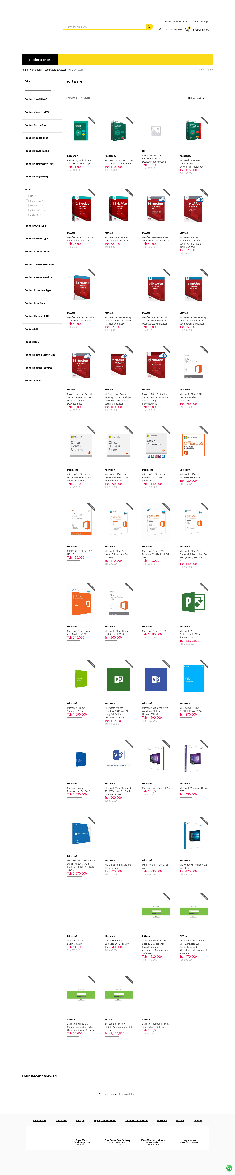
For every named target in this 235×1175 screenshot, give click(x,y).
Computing (36, 69)
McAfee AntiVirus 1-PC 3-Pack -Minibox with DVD (118, 238)
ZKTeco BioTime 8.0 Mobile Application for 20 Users (118, 1024)
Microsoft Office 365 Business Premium (190, 474)
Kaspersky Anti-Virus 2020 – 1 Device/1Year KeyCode (81, 162)
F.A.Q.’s (80, 1117)
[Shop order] (197, 97)
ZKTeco (35, 215)
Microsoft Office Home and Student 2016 (117, 631)
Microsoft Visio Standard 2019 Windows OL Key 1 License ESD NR (118, 788)
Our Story (61, 1117)
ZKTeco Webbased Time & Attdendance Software (156, 1022)
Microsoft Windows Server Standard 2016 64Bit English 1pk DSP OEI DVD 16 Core (81, 863)
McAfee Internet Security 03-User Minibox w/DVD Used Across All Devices (155, 319)
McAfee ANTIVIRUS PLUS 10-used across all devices (155, 240)
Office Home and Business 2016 (76, 939)
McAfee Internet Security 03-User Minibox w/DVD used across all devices (193, 319)
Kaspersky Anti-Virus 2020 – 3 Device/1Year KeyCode (119, 162)
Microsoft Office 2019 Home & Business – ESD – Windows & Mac (80, 476)
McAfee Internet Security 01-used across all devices (80, 319)
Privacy (180, 1117)
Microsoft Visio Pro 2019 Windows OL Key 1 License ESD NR (155, 709)
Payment (162, 1117)
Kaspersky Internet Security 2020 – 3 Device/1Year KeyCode (192, 163)
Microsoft (37, 210)
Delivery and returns (136, 1117)
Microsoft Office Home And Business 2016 (79, 631)
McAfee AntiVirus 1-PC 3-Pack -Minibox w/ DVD (80, 238)
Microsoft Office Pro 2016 (155, 629)
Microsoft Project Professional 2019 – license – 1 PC (190, 632)
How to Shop (40, 1117)
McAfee (36, 205)
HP (33, 196)
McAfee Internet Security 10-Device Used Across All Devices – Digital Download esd (81, 398)
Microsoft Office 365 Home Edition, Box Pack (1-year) (117, 552)
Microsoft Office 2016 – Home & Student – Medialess (192, 396)
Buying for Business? (105, 1117)
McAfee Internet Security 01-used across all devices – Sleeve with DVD (118, 319)
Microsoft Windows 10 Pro (156, 785)
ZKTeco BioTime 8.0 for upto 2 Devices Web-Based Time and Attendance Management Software (193, 944)
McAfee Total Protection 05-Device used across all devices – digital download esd (155, 398)
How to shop (201, 21)
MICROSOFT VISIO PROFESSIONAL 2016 (191, 707)
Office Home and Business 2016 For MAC (117, 939)
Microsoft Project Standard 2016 (76, 707)
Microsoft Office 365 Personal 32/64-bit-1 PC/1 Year (155, 552)
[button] (196, 30)
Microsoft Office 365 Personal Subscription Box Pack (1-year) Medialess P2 (191, 554)
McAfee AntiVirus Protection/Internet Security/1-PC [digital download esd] (191, 241)
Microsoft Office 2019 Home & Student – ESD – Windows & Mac (118, 476)
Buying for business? (176, 21)
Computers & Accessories (58, 69)
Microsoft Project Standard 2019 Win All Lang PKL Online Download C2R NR (117, 710)
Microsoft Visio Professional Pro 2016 (78, 787)
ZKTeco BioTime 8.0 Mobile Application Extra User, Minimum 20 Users (80, 1024)
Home (25, 69)
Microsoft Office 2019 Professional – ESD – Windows (153, 476)
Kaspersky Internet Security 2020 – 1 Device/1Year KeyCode (154, 158)
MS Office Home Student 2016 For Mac (118, 864)
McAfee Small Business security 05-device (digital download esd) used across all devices (118, 398)
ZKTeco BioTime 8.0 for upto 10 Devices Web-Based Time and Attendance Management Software (155, 944)
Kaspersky (37, 201)
